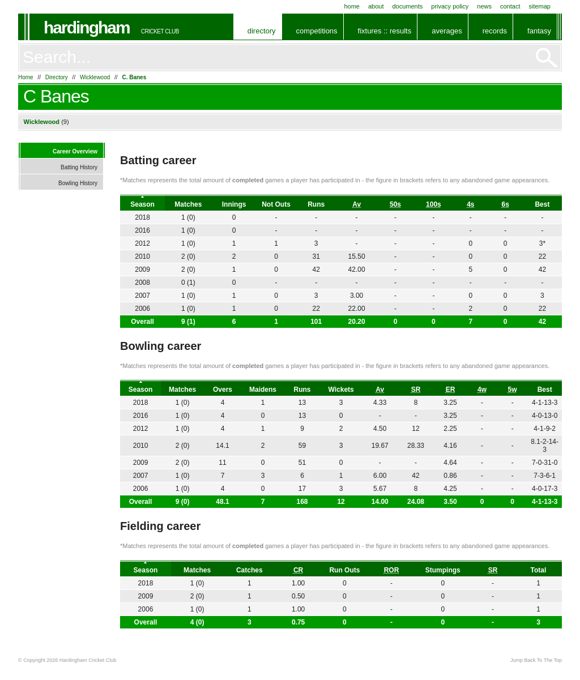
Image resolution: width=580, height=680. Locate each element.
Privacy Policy (449, 6)
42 (542, 322)
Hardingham (87, 27)
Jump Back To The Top (536, 660)
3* (542, 243)
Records (495, 31)
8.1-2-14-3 (544, 446)
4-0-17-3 (544, 489)
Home (352, 6)
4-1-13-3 (544, 502)
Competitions (317, 31)
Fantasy (539, 31)
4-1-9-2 (545, 429)
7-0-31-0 (544, 463)
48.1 (222, 502)
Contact (510, 6)
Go (546, 58)
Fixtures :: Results (385, 31)
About (376, 6)
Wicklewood (95, 77)
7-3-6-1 (545, 476)
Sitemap (539, 6)
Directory (262, 31)
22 (542, 256)
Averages (447, 31)
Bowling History (77, 183)
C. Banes (134, 77)
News (484, 6)
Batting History (79, 167)
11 (222, 463)
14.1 (222, 446)
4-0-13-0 (544, 416)
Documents (407, 6)
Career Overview (75, 151)
